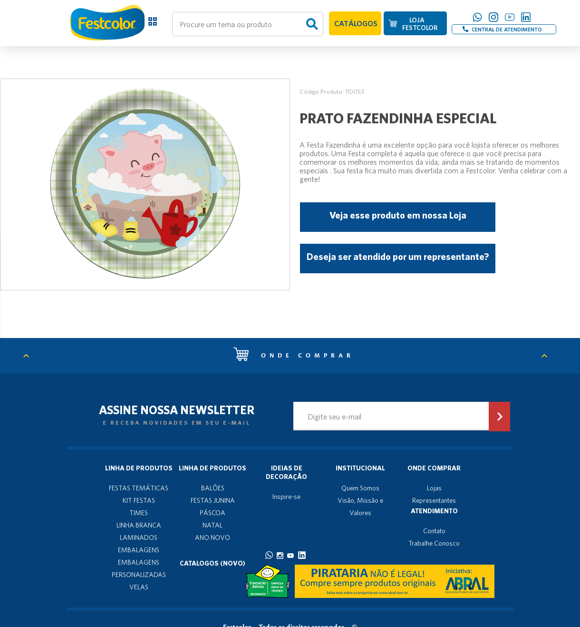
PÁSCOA (212, 513)
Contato (434, 531)
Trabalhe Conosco (434, 543)
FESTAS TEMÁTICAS (138, 488)
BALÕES (212, 488)
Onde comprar (293, 355)
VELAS (138, 587)
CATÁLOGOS (355, 23)
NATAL (212, 525)
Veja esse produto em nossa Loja (397, 214)
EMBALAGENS (138, 550)
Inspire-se (286, 496)
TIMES (138, 513)
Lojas (434, 488)
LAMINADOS (138, 537)
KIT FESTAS (139, 500)
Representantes (434, 500)
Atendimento (434, 511)
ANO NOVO (212, 537)
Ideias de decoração (286, 472)
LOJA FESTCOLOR (419, 23)
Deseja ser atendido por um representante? (398, 256)
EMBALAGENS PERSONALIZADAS (139, 568)
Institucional (360, 468)
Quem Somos (360, 488)
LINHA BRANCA (138, 525)
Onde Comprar (434, 468)
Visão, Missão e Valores (360, 507)
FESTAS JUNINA (213, 500)
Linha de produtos (139, 468)
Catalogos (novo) (212, 563)
